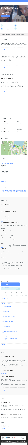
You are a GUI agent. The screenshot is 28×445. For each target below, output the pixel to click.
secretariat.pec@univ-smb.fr (6, 169)
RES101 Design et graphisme (6, 298)
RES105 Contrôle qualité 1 (6, 308)
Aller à (2, 0)
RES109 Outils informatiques (6, 318)
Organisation (8, 34)
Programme (13, 34)
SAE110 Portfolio (4, 344)
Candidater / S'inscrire (4, 373)
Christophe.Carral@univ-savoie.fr (7, 163)
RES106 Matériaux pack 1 (6, 311)
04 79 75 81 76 (4, 173)
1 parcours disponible (5, 16)
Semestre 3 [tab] (12, 295)
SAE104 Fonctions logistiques (6, 342)
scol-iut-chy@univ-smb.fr (6, 175)
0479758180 (4, 168)
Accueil (2, 7)
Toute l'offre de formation (8, 7)
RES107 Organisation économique (7, 313)
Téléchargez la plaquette (6, 184)
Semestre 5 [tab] (22, 295)
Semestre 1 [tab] (2, 295)
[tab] (10, 284)
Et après (22, 34)
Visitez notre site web (5, 181)
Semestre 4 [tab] (17, 295)
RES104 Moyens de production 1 (7, 306)
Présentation (3, 34)
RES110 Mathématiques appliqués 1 (7, 321)
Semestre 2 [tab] (7, 295)
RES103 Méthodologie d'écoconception (8, 303)
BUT (14, 7)
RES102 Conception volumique (7, 301)
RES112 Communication (6, 326)
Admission (18, 34)
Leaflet (18, 154)
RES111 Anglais (4, 323)
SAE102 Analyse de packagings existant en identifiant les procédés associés (8, 336)
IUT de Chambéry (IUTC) (21, 126)
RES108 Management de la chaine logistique (9, 316)
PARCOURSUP (14, 367)
